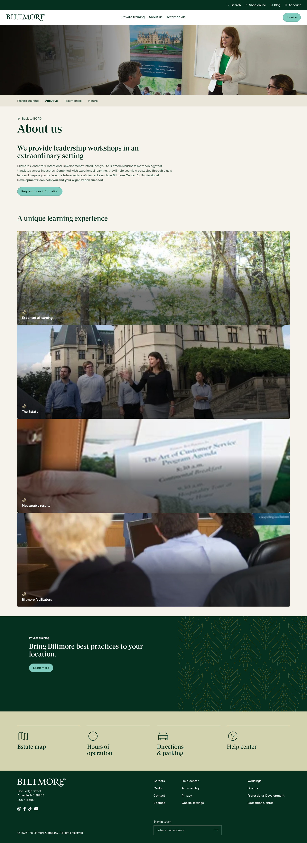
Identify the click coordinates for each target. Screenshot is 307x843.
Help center (190, 781)
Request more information (39, 191)
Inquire (292, 17)
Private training (133, 17)
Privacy (187, 795)
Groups (252, 788)
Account (292, 5)
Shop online (255, 5)
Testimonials (175, 17)
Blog (275, 5)
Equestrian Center (260, 803)
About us (156, 17)
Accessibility (191, 788)
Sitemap (159, 803)
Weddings (254, 781)
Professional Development (265, 795)
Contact (159, 795)
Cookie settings (193, 803)
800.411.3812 (25, 800)
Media (158, 788)
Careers (159, 781)
